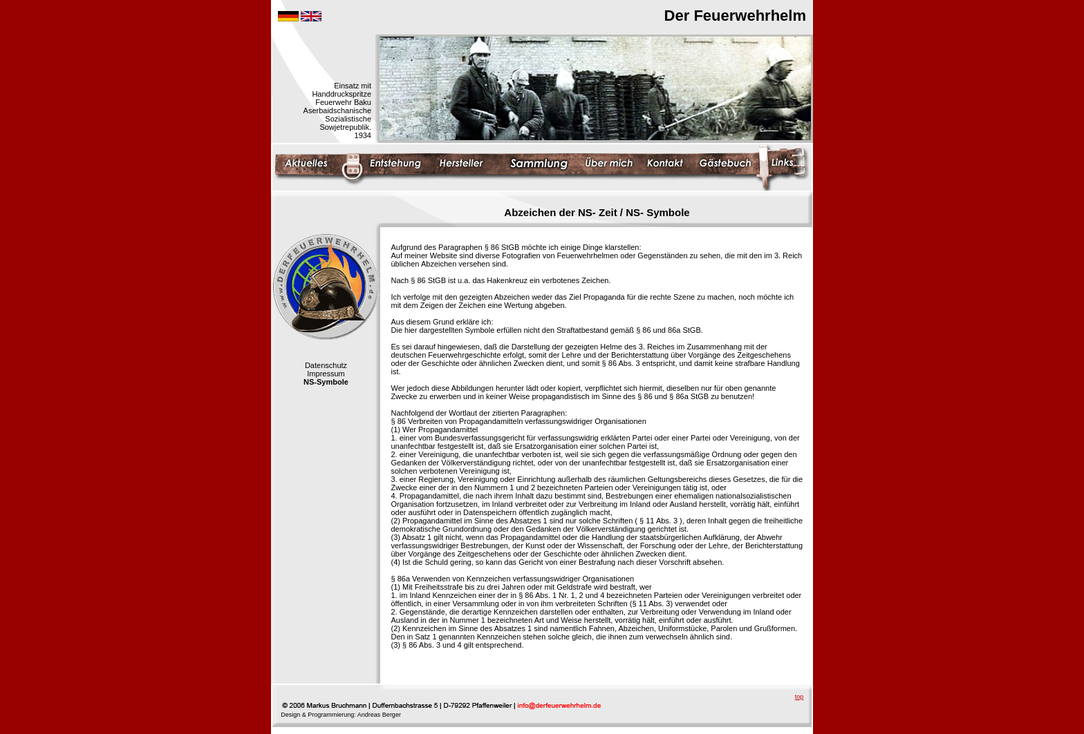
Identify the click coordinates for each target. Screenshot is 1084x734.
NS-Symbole (325, 382)
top (799, 696)
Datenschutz (326, 365)
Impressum (325, 373)
